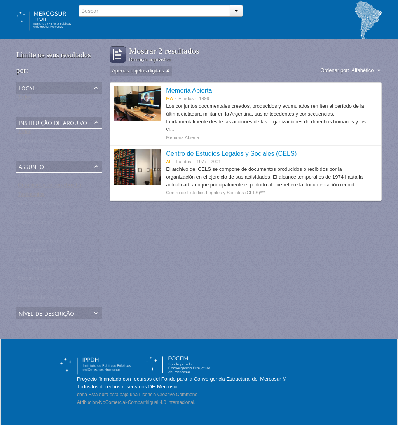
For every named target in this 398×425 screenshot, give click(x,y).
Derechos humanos (40, 299)
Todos (24, 99)
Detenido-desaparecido (44, 261)
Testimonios (31, 196)
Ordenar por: (335, 70)
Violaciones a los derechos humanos (59, 289)
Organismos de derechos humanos (57, 187)
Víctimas (27, 233)
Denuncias (30, 280)
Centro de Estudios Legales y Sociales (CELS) (231, 153)
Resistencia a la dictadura (47, 243)
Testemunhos (33, 252)
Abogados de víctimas (43, 215)
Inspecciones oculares (43, 205)
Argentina (29, 108)
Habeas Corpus (35, 224)
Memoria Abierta (36, 143)
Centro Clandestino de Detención (55, 271)
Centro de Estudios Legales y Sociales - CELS (70, 152)
